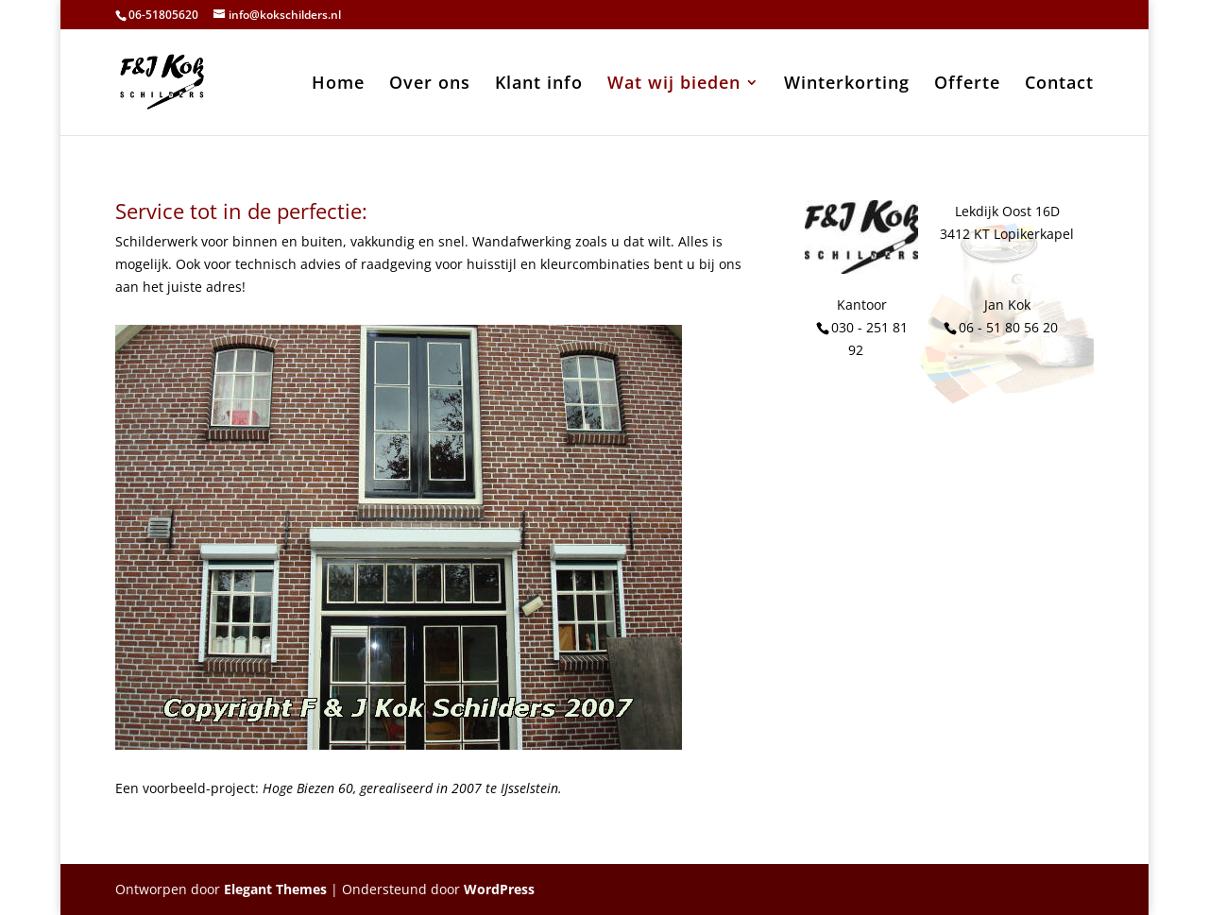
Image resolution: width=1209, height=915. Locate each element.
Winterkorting (847, 84)
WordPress (499, 889)
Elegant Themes (275, 889)
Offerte (967, 84)
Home (338, 84)
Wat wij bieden (674, 84)
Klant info (539, 84)
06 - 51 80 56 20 (1008, 327)
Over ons (429, 84)
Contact (1059, 84)
